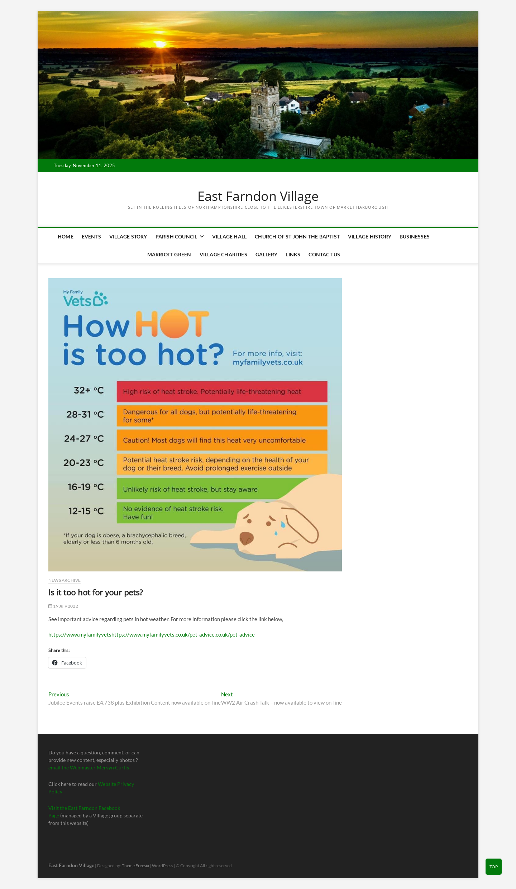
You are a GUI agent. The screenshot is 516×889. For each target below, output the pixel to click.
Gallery (266, 254)
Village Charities (223, 254)
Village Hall (229, 236)
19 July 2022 (63, 606)
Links (293, 254)
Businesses (415, 236)
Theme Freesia (135, 865)
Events (91, 236)
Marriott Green (169, 254)
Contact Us (324, 254)
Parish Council (176, 236)
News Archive (64, 580)
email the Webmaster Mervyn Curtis (88, 767)
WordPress (162, 865)
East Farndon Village (258, 196)
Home (65, 236)
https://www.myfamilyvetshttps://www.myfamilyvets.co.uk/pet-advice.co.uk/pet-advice (151, 634)
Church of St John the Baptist (297, 236)
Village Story (128, 236)
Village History (369, 236)
